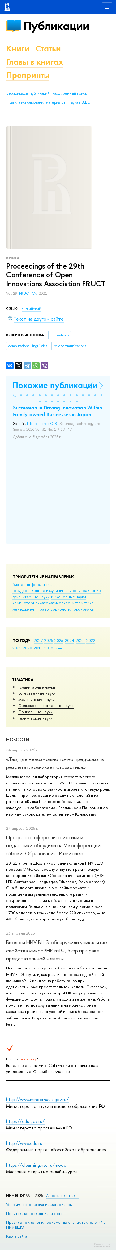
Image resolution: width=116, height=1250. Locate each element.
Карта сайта (16, 1236)
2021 (16, 648)
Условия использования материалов (39, 1204)
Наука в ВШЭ (79, 102)
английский (31, 308)
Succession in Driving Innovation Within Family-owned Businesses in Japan (57, 411)
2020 (27, 648)
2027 (38, 640)
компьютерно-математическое (41, 603)
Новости (17, 739)
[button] (15, 395)
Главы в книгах (34, 61)
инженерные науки (68, 596)
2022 (90, 640)
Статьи (48, 48)
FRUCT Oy (28, 293)
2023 (80, 640)
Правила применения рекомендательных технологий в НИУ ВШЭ (56, 1225)
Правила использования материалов (35, 102)
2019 (38, 648)
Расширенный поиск (70, 93)
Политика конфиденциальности (34, 1213)
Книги (17, 48)
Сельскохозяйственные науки (46, 705)
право (43, 609)
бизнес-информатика (32, 584)
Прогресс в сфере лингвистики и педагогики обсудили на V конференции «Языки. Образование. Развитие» (53, 845)
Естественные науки (37, 693)
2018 (48, 648)
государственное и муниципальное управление (56, 590)
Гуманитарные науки (36, 687)
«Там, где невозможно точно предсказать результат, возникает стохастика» (55, 763)
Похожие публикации (54, 385)
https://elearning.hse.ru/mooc (36, 1165)
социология (61, 609)
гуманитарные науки (30, 596)
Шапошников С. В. (42, 423)
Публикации (56, 26)
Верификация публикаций (27, 93)
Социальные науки (35, 711)
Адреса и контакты (62, 1195)
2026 (48, 640)
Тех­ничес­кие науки (35, 718)
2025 (58, 640)
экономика (84, 609)
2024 (69, 640)
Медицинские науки (36, 699)
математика (82, 603)
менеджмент (24, 609)
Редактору (102, 1244)
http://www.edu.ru (24, 1143)
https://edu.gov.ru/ (25, 1121)
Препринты (27, 75)
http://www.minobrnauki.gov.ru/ (37, 1099)
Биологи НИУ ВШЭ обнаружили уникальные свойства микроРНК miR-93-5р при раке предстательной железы (56, 950)
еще (59, 648)
